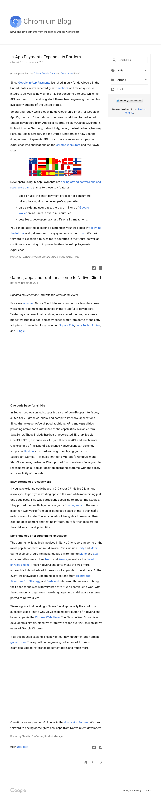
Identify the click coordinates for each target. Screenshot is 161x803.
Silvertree (16, 581)
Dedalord (53, 581)
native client (22, 747)
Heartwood (83, 576)
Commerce (67, 73)
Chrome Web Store (68, 145)
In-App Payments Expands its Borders (45, 57)
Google (127, 790)
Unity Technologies (87, 325)
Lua (95, 553)
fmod (48, 559)
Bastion (29, 451)
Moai (93, 548)
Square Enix (66, 325)
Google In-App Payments (34, 82)
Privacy (138, 790)
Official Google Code (45, 73)
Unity (81, 548)
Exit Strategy (32, 581)
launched (28, 303)
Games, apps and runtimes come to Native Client (55, 277)
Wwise (62, 559)
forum (81, 233)
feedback (62, 88)
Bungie (20, 331)
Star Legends (73, 505)
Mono (83, 553)
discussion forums (76, 722)
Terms (148, 790)
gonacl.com (18, 642)
